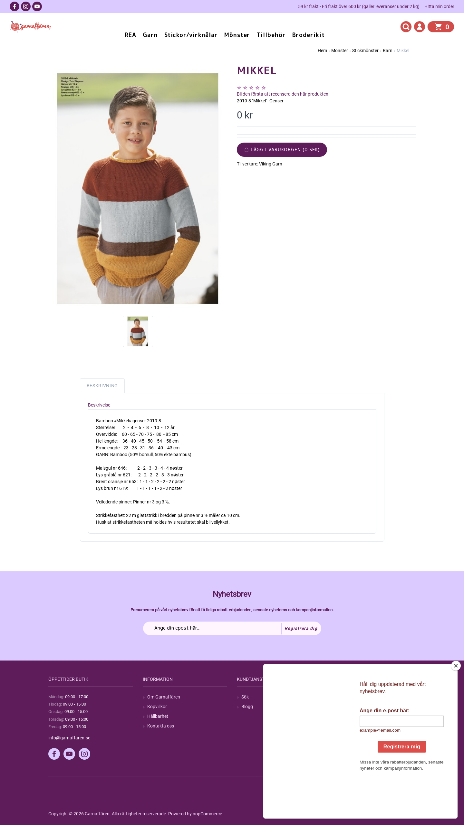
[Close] (456, 706)
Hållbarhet (157, 716)
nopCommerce (207, 813)
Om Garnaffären (163, 696)
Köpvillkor (157, 706)
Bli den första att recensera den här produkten (282, 94)
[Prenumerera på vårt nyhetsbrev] (232, 628)
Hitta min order (439, 6)
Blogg (247, 706)
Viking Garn (270, 163)
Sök (245, 696)
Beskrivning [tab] (102, 385)
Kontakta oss (160, 725)
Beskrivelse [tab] (99, 405)
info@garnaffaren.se (69, 737)
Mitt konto (346, 696)
